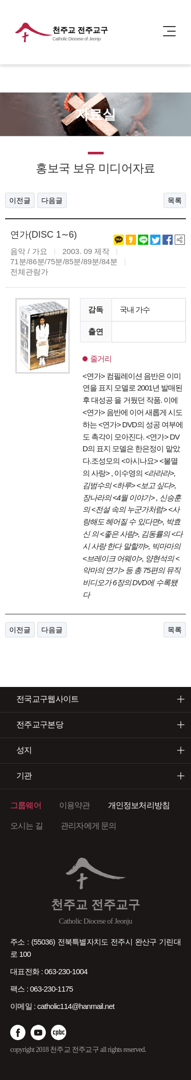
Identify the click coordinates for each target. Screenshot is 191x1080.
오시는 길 (26, 825)
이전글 (20, 200)
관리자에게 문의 (89, 825)
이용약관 (74, 805)
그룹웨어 (25, 805)
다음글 (52, 200)
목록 (175, 200)
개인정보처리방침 (139, 805)
